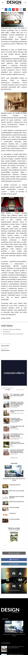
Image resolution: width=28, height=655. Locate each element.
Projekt (15, 439)
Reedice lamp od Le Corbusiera (13, 334)
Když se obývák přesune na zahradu (17, 411)
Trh (18, 439)
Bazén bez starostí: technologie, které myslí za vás (17, 443)
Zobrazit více (14, 457)
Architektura (13, 438)
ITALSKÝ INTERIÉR (14, 507)
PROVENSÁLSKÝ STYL (15, 485)
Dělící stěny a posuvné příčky (16, 490)
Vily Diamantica (5, 350)
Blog (11, 397)
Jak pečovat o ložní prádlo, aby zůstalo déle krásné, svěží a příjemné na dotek (17, 451)
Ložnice (15, 454)
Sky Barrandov (5, 345)
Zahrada (22, 413)
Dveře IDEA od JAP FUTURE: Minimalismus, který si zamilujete (16, 420)
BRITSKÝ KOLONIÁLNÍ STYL (16, 501)
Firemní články (16, 413)
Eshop (11, 413)
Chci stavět (15, 407)
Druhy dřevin (12, 513)
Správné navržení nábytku (12, 329)
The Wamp (6, 332)
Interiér (15, 422)
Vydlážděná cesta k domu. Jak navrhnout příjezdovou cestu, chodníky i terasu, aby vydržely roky (17, 404)
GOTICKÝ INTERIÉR (14, 519)
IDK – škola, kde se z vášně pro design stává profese (17, 395)
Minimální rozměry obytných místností (16, 497)
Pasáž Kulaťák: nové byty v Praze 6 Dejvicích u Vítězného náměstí (17, 435)
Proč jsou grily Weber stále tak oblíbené (17, 427)
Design (11, 422)
